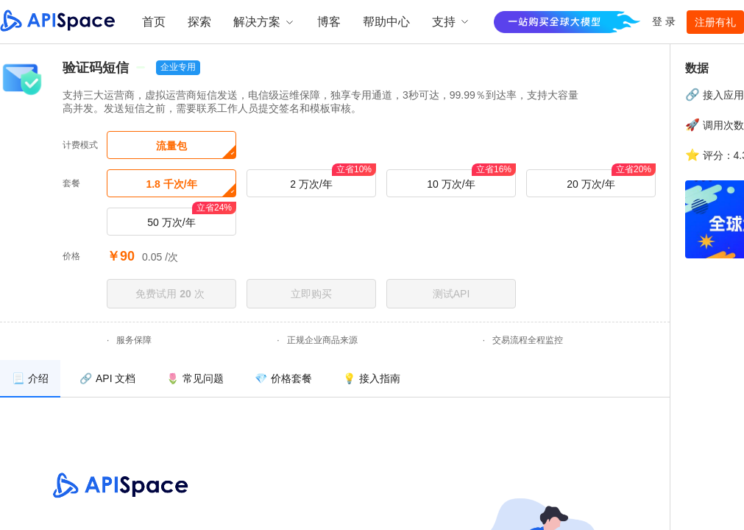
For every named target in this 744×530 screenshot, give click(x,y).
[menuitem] (30, 379)
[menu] (335, 379)
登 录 (664, 21)
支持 (451, 21)
